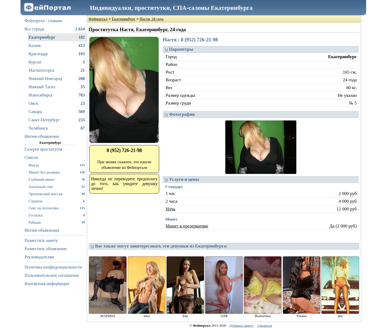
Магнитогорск (57, 70)
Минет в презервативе (187, 226)
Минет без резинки (57, 172)
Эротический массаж (57, 194)
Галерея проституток (44, 149)
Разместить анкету (41, 240)
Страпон (57, 201)
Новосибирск (57, 95)
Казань (57, 46)
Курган (57, 62)
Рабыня (57, 222)
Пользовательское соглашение (52, 275)
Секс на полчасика (57, 208)
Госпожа (57, 215)
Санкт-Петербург (57, 120)
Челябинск (57, 128)
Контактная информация (47, 283)
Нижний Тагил (57, 87)
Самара (57, 112)
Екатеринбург (57, 37)
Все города (55, 29)
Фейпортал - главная (43, 20)
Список (31, 157)
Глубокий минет (57, 179)
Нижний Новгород (57, 79)
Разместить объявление (46, 248)
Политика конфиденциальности (53, 267)
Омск (57, 103)
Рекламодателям (39, 257)
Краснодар (57, 54)
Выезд (57, 165)
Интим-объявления (42, 136)
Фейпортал (98, 19)
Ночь (170, 208)
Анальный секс (57, 186)
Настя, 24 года (151, 19)
